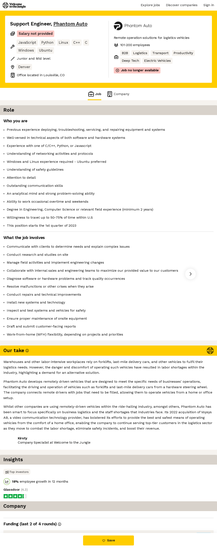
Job (94, 93)
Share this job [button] (21, 400)
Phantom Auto (70, 24)
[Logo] (14, 5)
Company (117, 93)
